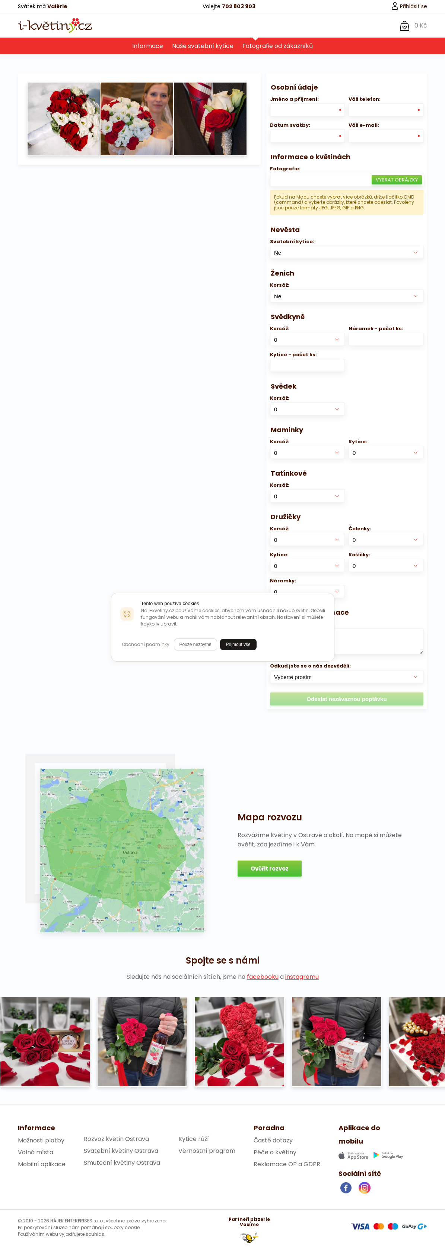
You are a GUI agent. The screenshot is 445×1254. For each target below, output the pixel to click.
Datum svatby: (290, 125)
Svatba (252, 25)
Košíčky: (359, 555)
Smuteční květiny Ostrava (122, 1163)
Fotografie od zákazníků (277, 46)
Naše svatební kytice (202, 46)
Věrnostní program (206, 1151)
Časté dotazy (273, 1140)
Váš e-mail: (364, 125)
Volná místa (35, 1152)
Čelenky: (360, 529)
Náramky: (283, 581)
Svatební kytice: (292, 241)
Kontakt (289, 25)
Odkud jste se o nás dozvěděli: (310, 666)
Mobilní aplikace (42, 1164)
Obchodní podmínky (145, 644)
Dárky (188, 25)
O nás (219, 25)
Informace (147, 46)
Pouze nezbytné (195, 644)
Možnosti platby (41, 1140)
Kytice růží (193, 1139)
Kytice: (358, 442)
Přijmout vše (238, 644)
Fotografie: (285, 169)
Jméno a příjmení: (294, 99)
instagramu (302, 977)
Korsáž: (279, 285)
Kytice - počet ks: (293, 354)
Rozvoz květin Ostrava (116, 1139)
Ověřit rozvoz (270, 869)
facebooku (263, 977)
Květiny (155, 25)
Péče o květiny (275, 1152)
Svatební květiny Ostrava (121, 1151)
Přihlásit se (409, 6)
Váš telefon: (365, 99)
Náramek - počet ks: (376, 328)
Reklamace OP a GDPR (287, 1164)
